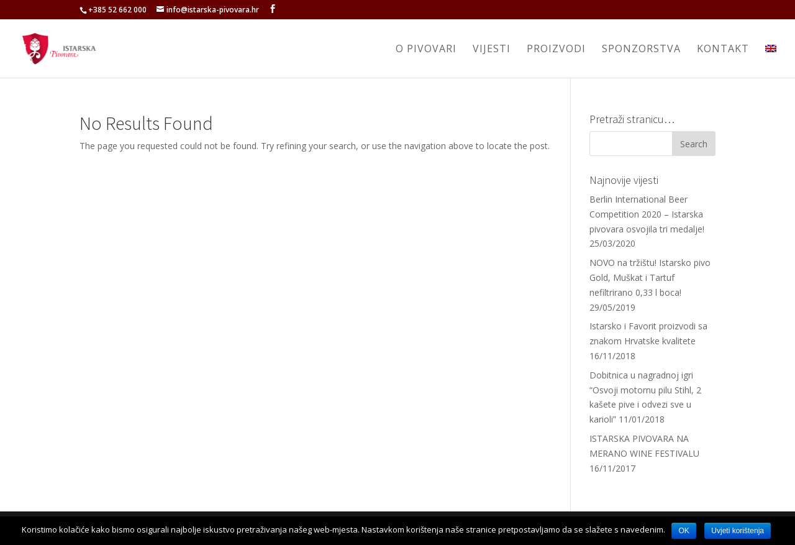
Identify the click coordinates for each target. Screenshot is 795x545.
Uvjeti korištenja (737, 530)
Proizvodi (556, 49)
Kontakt (723, 49)
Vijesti (492, 49)
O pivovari (426, 49)
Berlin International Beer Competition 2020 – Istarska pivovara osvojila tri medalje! (646, 214)
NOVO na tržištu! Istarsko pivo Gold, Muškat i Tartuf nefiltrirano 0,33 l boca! (650, 277)
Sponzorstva (641, 49)
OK (683, 530)
